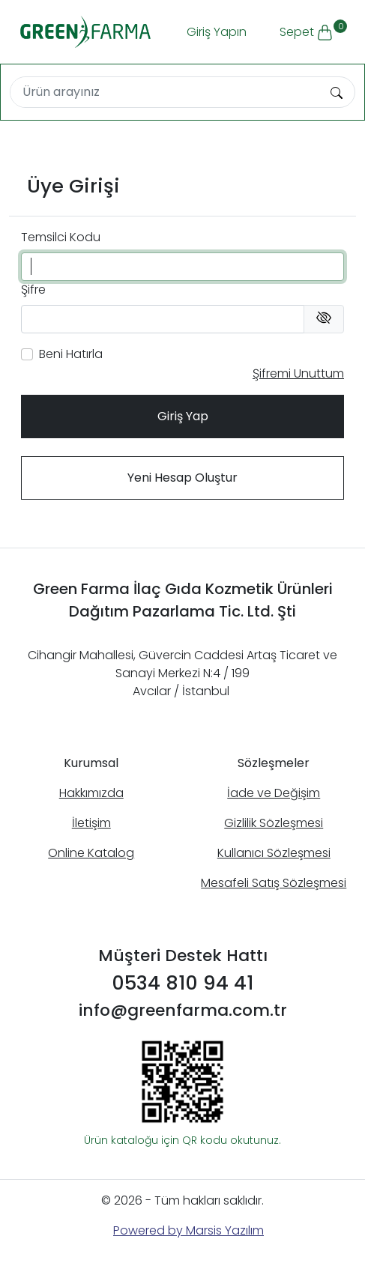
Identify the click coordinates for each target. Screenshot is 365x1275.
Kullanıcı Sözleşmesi (274, 852)
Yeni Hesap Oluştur (182, 477)
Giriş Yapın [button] (217, 31)
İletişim (91, 823)
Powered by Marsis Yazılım (188, 1230)
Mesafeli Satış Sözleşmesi (273, 882)
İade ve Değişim (273, 793)
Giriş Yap (182, 416)
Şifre (33, 289)
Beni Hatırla (71, 354)
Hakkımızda (91, 793)
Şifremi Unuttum (298, 373)
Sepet (312, 29)
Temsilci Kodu (60, 237)
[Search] (164, 92)
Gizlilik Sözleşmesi (273, 823)
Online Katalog (91, 852)
